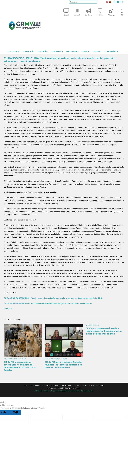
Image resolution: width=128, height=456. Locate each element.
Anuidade (77, 11)
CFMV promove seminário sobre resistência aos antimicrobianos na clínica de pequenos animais (104, 331)
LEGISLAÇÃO (42, 51)
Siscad (66, 11)
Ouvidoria (99, 11)
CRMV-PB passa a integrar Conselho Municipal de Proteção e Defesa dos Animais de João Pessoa (63, 365)
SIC (122, 11)
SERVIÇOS (97, 51)
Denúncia (88, 11)
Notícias (16, 359)
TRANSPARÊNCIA (111, 51)
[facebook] (114, 2)
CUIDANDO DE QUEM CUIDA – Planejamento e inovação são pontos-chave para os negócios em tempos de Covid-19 (53, 298)
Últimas (23, 359)
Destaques (8, 359)
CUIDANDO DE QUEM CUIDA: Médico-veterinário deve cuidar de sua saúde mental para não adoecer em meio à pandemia (59, 60)
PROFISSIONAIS (72, 51)
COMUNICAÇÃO (57, 51)
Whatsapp (111, 11)
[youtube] (118, 2)
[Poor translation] (15, 412)
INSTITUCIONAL (14, 51)
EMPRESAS (86, 51)
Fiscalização (28, 51)
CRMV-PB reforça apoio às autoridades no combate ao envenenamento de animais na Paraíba (20, 366)
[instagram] (122, 2)
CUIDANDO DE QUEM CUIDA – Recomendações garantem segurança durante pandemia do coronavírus (48, 303)
